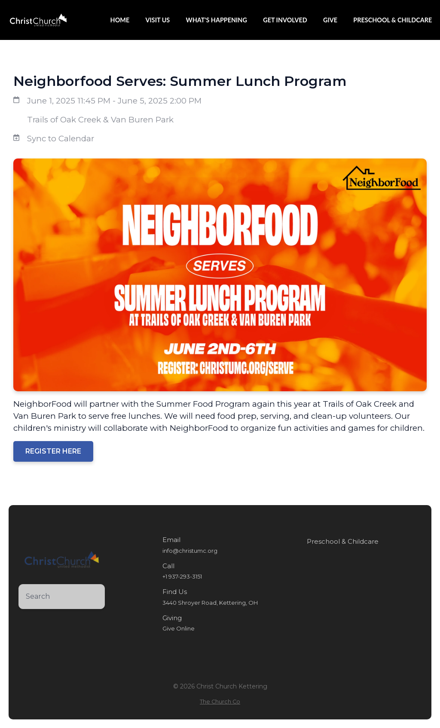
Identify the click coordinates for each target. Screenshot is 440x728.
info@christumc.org (189, 550)
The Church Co (220, 701)
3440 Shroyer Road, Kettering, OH (210, 602)
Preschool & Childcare (343, 541)
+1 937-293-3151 (182, 576)
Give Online (178, 628)
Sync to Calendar (60, 138)
